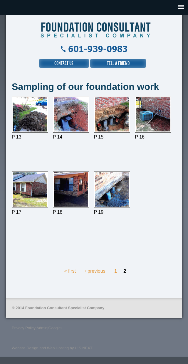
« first (70, 271)
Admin (41, 328)
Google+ (55, 328)
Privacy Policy (24, 328)
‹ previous (95, 271)
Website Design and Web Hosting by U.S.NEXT (52, 348)
